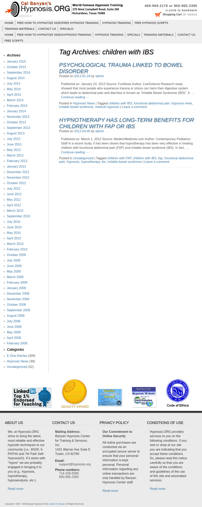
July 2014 (14, 83)
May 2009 (14, 271)
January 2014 (16, 111)
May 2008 (14, 332)
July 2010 (14, 221)
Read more (15, 488)
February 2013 (17, 161)
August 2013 (16, 133)
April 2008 (14, 337)
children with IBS (120, 103)
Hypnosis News (84, 103)
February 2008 (17, 343)
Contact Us (47, 29)
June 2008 (14, 326)
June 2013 (14, 144)
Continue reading (75, 97)
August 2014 (16, 78)
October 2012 (16, 183)
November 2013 (18, 116)
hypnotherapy (90, 161)
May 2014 (14, 89)
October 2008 (16, 304)
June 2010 (14, 227)
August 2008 (16, 315)
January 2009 (16, 288)
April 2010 (14, 238)
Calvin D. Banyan (57, 504)
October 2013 (16, 122)
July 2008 (14, 321)
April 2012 (14, 205)
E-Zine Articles (17, 355)
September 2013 (18, 127)
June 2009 (14, 266)
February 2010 (17, 249)
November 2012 (18, 177)
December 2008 (18, 293)
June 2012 (14, 194)
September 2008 (18, 310)
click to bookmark (183, 10)
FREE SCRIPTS (14, 40)
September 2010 (18, 216)
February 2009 (17, 282)
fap (160, 158)
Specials (133, 35)
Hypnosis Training (116, 23)
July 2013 (14, 139)
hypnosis (73, 161)
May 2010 (14, 232)
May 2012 (14, 199)
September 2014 (18, 72)
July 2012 (14, 188)
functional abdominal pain (152, 103)
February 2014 (17, 105)
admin (99, 76)
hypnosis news (181, 103)
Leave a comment (134, 107)
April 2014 (14, 94)
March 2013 (15, 155)
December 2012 (18, 172)
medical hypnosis (107, 107)
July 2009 (14, 260)
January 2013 (16, 166)
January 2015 (16, 61)
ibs (104, 161)
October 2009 (16, 255)
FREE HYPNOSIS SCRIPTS (151, 23)
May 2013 (14, 150)
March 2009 (15, 277)
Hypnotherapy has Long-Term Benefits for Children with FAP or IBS (126, 123)
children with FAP (119, 158)
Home (9, 23)
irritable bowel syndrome (76, 107)
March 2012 (15, 210)
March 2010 (15, 244)
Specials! (66, 29)
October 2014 (16, 67)
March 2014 (15, 100)
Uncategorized (83, 158)
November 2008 (18, 299)
